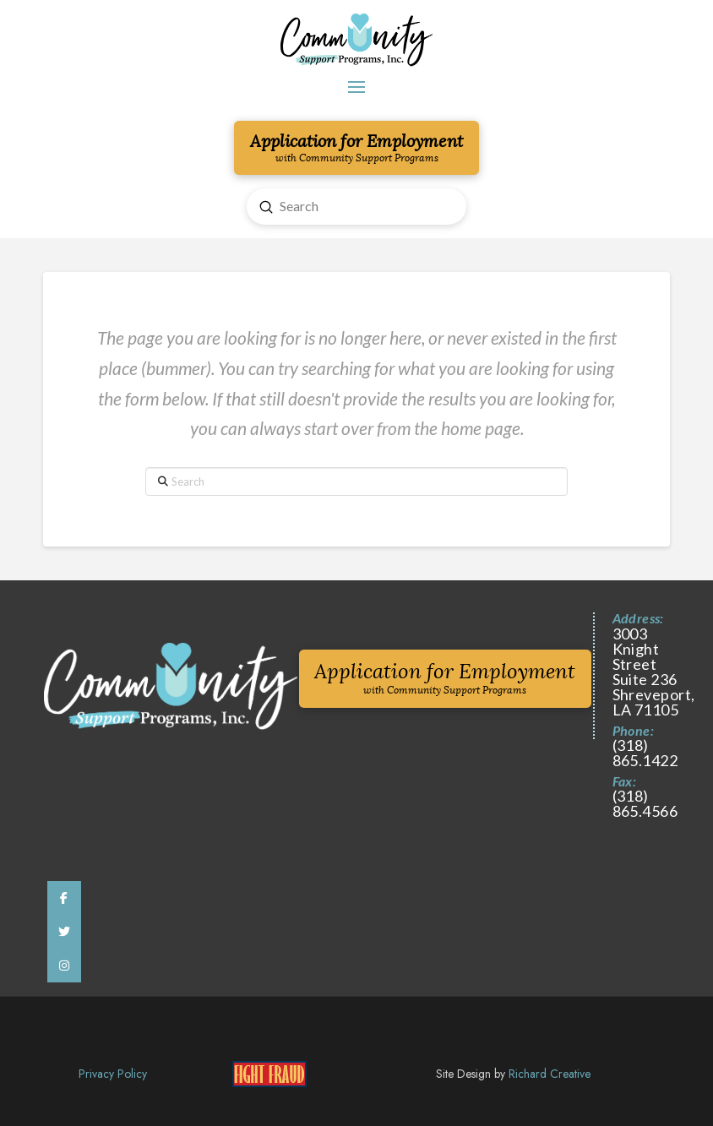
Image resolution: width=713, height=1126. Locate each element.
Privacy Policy (113, 1073)
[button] (356, 87)
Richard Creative (550, 1073)
